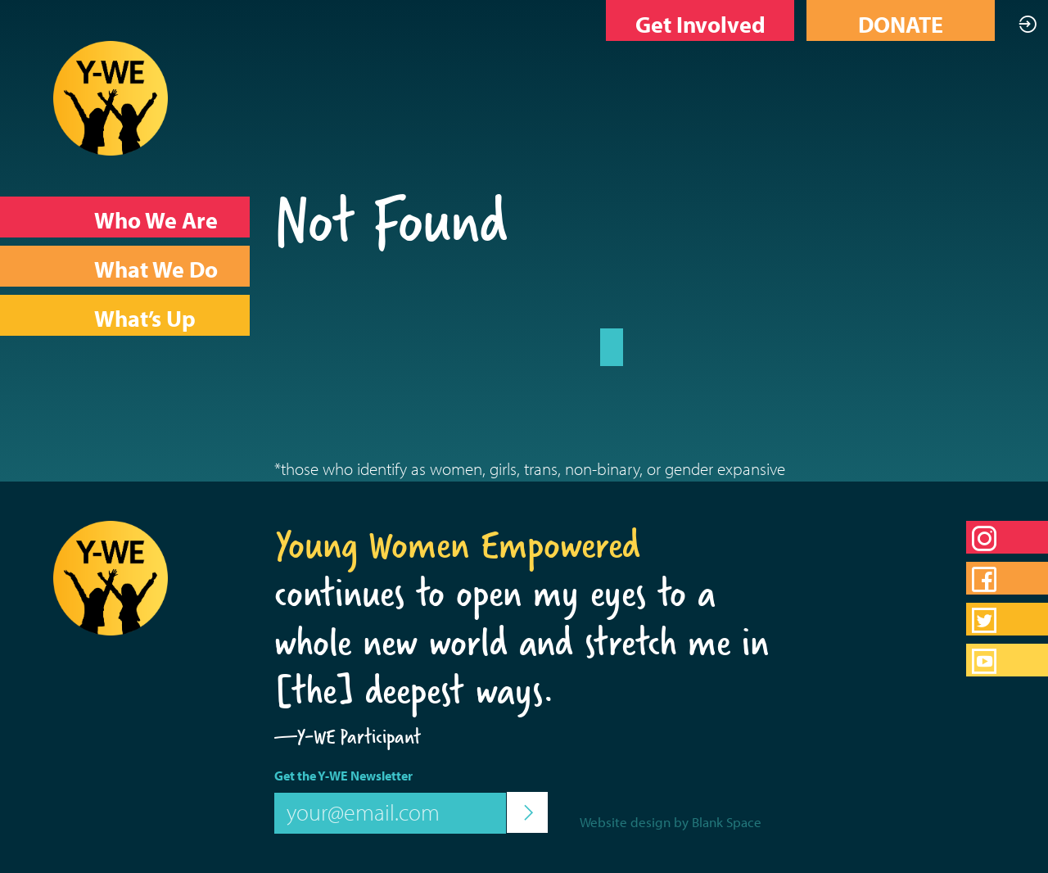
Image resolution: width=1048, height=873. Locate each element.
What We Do (156, 269)
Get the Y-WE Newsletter (343, 775)
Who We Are (156, 220)
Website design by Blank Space (670, 821)
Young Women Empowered (457, 544)
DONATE (900, 24)
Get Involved (700, 24)
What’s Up (145, 318)
